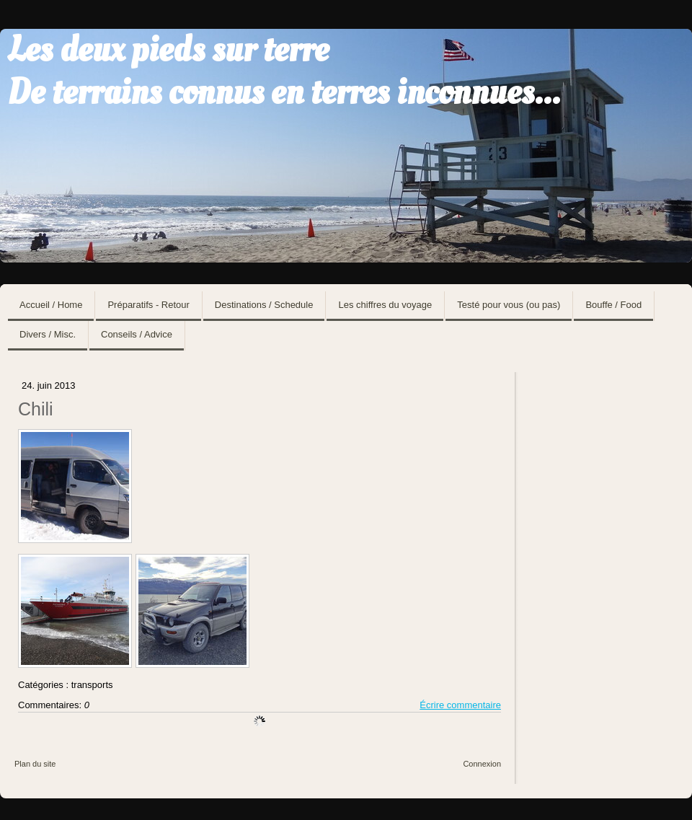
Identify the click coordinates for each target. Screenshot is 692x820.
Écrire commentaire (460, 705)
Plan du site (35, 763)
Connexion (482, 763)
